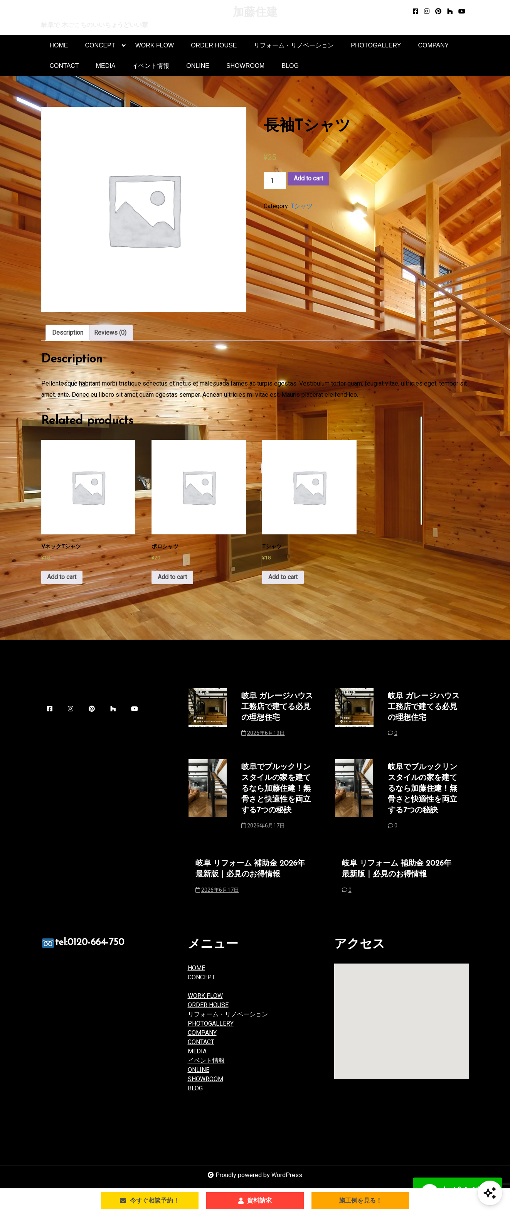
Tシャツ (302, 206)
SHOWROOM (245, 66)
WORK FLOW (154, 45)
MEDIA (106, 66)
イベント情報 (150, 66)
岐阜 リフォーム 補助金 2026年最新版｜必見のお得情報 (250, 873)
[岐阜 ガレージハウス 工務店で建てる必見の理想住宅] (208, 720)
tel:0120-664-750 (99, 948)
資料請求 (255, 1200)
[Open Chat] (490, 1193)
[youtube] (461, 11)
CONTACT (64, 66)
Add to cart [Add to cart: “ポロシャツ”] (172, 579)
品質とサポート (218, 990)
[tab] (67, 333)
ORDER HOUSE (214, 45)
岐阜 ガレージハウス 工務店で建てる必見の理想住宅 (277, 710)
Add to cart (308, 179)
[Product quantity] (275, 181)
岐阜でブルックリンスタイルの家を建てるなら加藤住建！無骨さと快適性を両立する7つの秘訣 (276, 792)
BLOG (289, 66)
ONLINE (197, 66)
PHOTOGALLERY (376, 45)
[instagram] (426, 11)
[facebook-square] (415, 11)
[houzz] (450, 11)
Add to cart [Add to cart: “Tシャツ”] (283, 579)
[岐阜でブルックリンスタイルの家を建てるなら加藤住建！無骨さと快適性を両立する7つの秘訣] (208, 802)
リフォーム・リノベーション (294, 45)
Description (67, 333)
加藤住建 (255, 13)
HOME (59, 45)
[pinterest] (438, 11)
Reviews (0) (110, 333)
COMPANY (433, 45)
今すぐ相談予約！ (149, 1200)
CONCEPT (100, 49)
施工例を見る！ (360, 1200)
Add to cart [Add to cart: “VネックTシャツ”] (62, 579)
